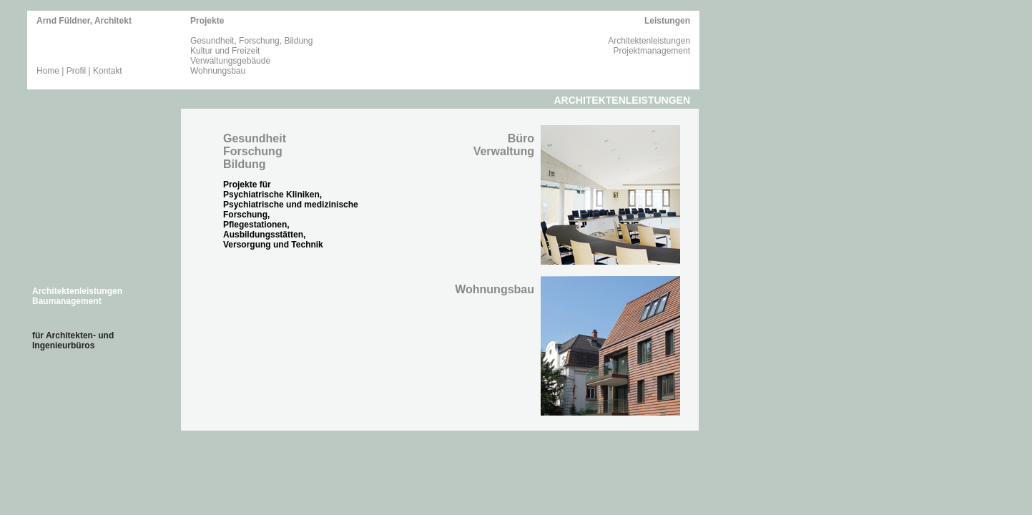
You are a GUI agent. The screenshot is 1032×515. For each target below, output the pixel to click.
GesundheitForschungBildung (254, 151)
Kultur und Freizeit (225, 51)
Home (47, 71)
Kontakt (107, 71)
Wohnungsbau (217, 71)
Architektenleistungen (649, 41)
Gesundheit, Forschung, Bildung (251, 41)
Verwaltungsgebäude (230, 61)
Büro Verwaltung (503, 144)
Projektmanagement (652, 51)
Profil (76, 71)
